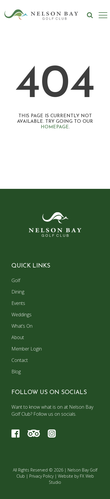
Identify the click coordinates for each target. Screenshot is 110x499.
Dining (17, 292)
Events (18, 303)
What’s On (21, 326)
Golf (15, 280)
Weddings (21, 314)
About (17, 337)
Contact (19, 360)
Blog (16, 371)
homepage (55, 127)
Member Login (26, 349)
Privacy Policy (41, 476)
